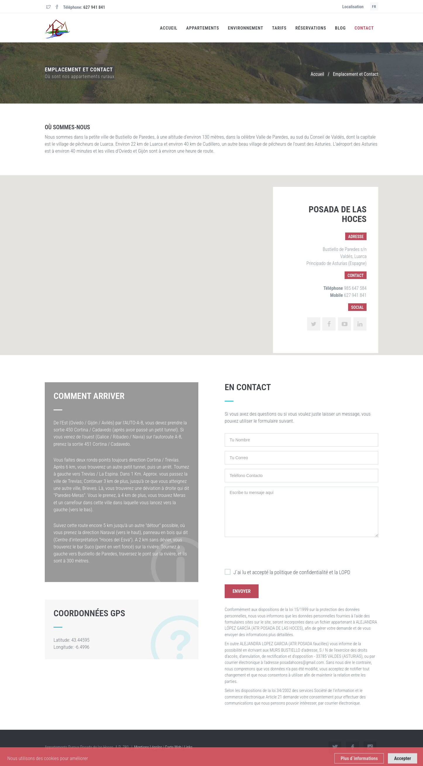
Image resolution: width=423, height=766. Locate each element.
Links (188, 747)
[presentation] (269, 552)
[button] (211, 259)
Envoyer (242, 591)
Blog (340, 28)
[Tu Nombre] (301, 440)
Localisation (353, 6)
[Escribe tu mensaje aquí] (301, 512)
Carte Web (173, 747)
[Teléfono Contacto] (301, 475)
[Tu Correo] (301, 457)
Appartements (202, 28)
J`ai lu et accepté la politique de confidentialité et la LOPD (287, 572)
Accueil (169, 28)
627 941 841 (94, 7)
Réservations (310, 28)
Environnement (245, 28)
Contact (364, 28)
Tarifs (279, 28)
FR (374, 7)
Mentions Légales (148, 747)
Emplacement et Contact (355, 74)
